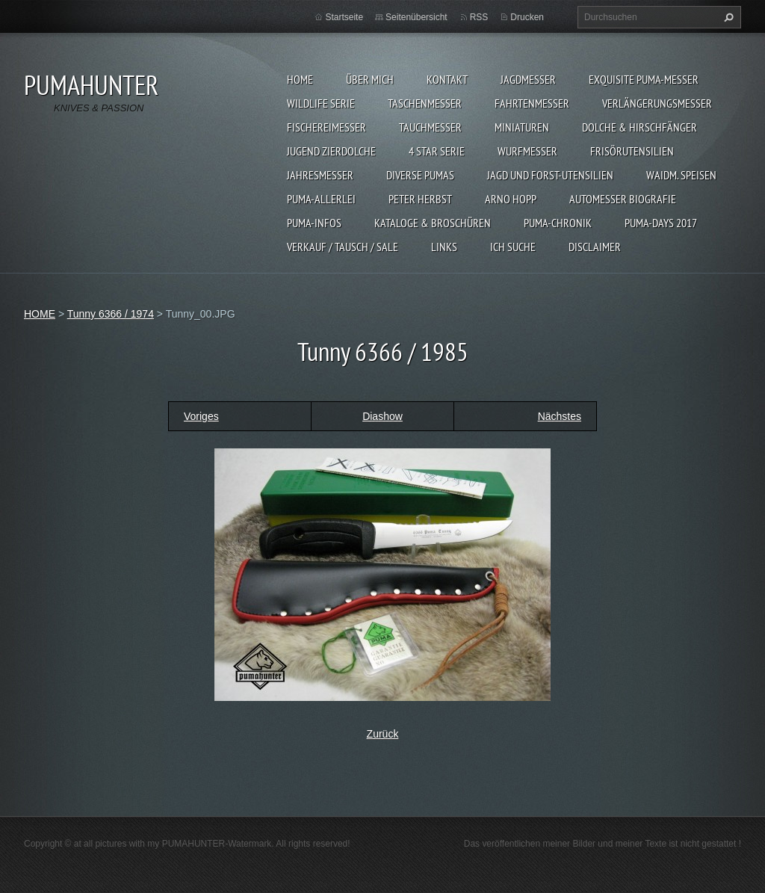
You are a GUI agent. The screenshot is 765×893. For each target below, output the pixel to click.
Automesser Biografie (622, 198)
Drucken (527, 17)
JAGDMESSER (528, 79)
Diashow (382, 416)
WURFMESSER (527, 150)
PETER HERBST (420, 198)
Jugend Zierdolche (331, 150)
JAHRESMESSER (320, 174)
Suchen (727, 17)
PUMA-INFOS (314, 222)
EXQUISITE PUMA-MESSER (644, 79)
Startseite (344, 17)
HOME (300, 79)
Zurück (383, 734)
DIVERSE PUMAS (420, 174)
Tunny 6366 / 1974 (110, 314)
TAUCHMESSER (430, 127)
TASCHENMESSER (425, 103)
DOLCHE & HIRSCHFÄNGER (639, 127)
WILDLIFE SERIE (321, 103)
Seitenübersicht (416, 17)
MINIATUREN (522, 127)
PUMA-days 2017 (661, 222)
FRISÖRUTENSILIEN (632, 150)
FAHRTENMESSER (532, 103)
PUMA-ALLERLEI (321, 198)
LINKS (444, 246)
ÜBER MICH (370, 79)
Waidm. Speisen (681, 174)
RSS (479, 17)
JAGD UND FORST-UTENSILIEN (550, 174)
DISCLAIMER (595, 246)
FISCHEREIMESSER (326, 127)
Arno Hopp (510, 198)
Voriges (201, 416)
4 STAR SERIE (437, 150)
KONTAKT (447, 79)
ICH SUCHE (513, 246)
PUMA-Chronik (558, 222)
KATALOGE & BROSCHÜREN (432, 222)
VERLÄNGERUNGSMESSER (657, 103)
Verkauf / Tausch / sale (342, 246)
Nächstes (559, 416)
